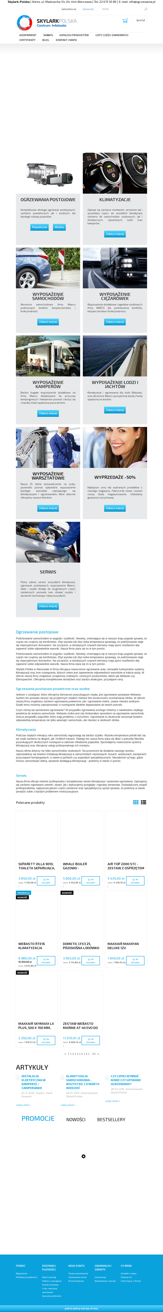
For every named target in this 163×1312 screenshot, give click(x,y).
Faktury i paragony (52, 1281)
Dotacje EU (126, 1277)
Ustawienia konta (77, 1277)
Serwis (48, 572)
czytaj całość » (23, 1105)
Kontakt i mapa (128, 1273)
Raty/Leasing (49, 1277)
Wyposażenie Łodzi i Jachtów (115, 384)
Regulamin (21, 1273)
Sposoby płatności (51, 1296)
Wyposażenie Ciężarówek (114, 296)
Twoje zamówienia (78, 1273)
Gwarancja (100, 1277)
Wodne (59, 227)
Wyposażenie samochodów (48, 296)
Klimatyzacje (115, 199)
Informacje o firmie (131, 1281)
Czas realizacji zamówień (49, 1290)
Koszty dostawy (50, 1284)
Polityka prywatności (26, 1277)
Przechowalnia (76, 1281)
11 (94, 1053)
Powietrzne (39, 227)
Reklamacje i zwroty (105, 1281)
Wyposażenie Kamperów (48, 384)
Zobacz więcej (115, 233)
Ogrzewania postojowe (48, 199)
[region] (81, 59)
